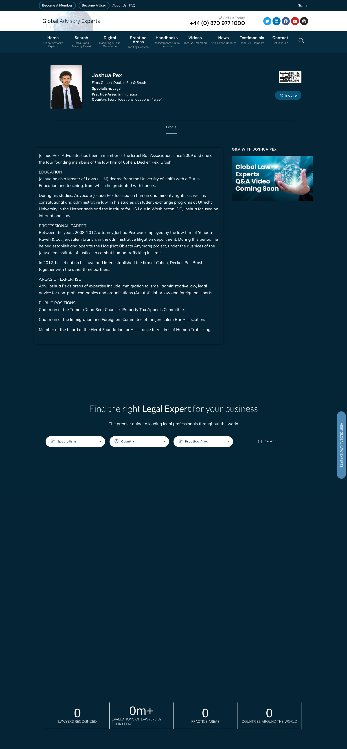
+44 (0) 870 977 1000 (217, 23)
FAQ (132, 5)
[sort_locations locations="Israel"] (128, 99)
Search (267, 441)
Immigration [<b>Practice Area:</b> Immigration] (115, 94)
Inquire (288, 95)
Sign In (303, 5)
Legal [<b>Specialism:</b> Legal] (106, 88)
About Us (119, 5)
